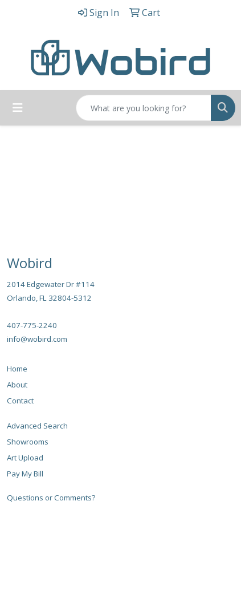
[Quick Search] (143, 108)
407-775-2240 (32, 325)
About (17, 384)
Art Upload (25, 457)
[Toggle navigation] (18, 108)
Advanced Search (37, 426)
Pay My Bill (25, 473)
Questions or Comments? (51, 497)
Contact (20, 400)
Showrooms (27, 442)
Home (17, 368)
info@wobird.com (37, 339)
